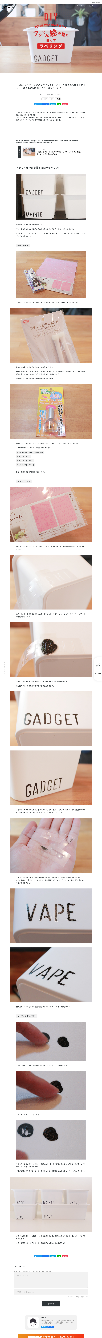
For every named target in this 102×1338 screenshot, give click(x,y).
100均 (45, 99)
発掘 (58, 99)
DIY (52, 99)
